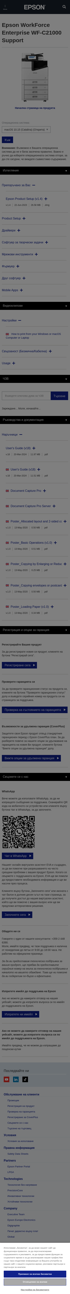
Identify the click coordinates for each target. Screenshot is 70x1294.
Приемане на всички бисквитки (35, 1274)
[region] (35, 1268)
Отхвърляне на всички (35, 1282)
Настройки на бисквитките (35, 1290)
